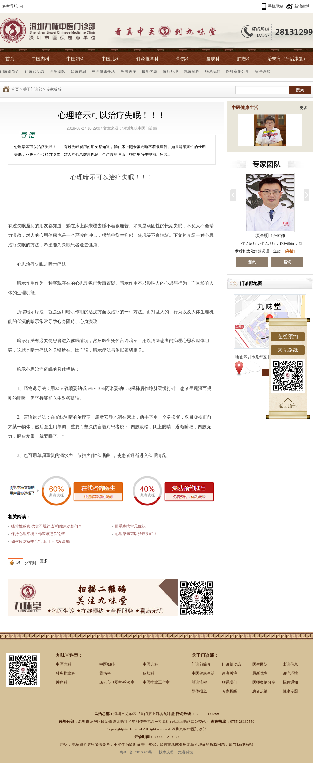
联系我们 (212, 71)
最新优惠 (149, 71)
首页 (9, 58)
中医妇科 (75, 58)
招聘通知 (262, 71)
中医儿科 (110, 58)
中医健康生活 (103, 71)
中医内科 (41, 58)
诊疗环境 (170, 71)
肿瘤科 (243, 58)
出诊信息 (78, 71)
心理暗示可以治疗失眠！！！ (140, 534)
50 (18, 562)
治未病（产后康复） (287, 58)
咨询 (235, 262)
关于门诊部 (32, 89)
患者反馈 (260, 691)
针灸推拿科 (147, 58)
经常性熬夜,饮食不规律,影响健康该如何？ (46, 526)
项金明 (280, 235)
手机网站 (275, 6)
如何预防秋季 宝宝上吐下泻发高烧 (40, 541)
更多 (303, 108)
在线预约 (288, 336)
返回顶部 (288, 403)
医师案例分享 (237, 71)
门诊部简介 (9, 71)
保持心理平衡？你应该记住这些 (38, 534)
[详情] (237, 251)
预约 (270, 262)
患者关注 (128, 71)
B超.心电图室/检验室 (116, 682)
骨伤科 (182, 58)
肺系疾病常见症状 (130, 526)
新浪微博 (302, 6)
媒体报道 (199, 691)
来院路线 (288, 350)
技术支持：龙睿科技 (176, 752)
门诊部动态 (34, 71)
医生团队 (57, 71)
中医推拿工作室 (156, 682)
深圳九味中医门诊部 (139, 128)
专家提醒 (54, 89)
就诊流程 (191, 71)
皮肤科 (213, 58)
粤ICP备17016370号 (136, 752)
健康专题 (290, 691)
